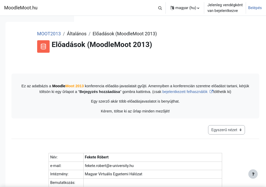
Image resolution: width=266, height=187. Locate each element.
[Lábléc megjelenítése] (253, 174)
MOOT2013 (113, 33)
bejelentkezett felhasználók (186, 98)
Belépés (255, 7)
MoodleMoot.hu (20, 7)
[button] (160, 8)
